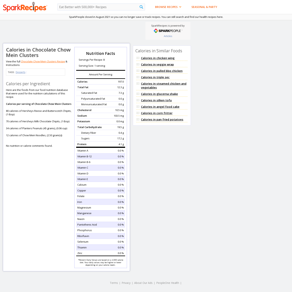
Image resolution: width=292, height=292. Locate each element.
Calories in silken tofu (156, 100)
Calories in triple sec (155, 77)
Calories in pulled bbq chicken (162, 71)
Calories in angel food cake (160, 107)
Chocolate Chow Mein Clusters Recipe (43, 61)
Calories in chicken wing (158, 58)
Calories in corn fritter (156, 113)
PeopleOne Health (167, 283)
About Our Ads (143, 283)
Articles (168, 36)
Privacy (126, 283)
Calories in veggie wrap (157, 64)
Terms (114, 283)
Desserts (20, 72)
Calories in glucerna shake (159, 94)
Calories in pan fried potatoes (162, 119)
